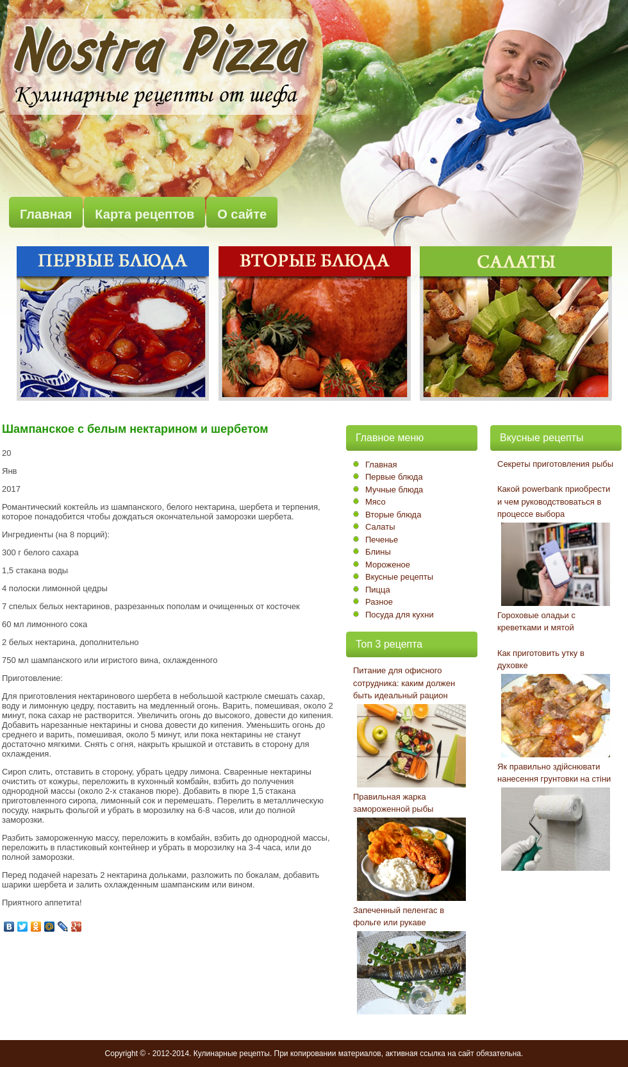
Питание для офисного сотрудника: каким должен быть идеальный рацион (404, 683)
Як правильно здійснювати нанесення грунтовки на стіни (554, 773)
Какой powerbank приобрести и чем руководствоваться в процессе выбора (553, 501)
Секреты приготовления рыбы (555, 464)
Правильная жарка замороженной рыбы (393, 803)
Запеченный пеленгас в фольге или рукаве (398, 916)
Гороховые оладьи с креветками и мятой (536, 621)
